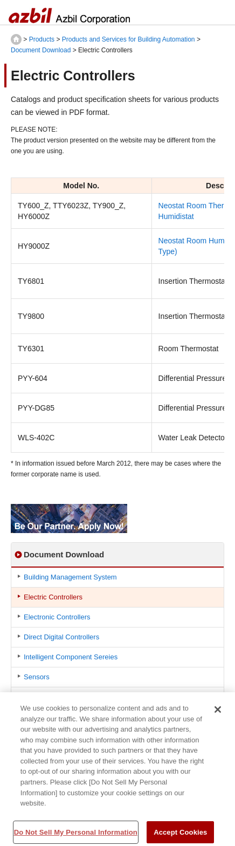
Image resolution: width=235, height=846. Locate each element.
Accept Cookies (180, 834)
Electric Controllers (53, 597)
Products (41, 39)
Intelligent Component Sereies (71, 657)
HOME (16, 39)
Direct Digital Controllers (61, 637)
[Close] (218, 712)
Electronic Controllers (57, 617)
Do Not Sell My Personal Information (75, 834)
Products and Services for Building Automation (128, 39)
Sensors (37, 677)
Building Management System (70, 577)
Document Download (41, 50)
